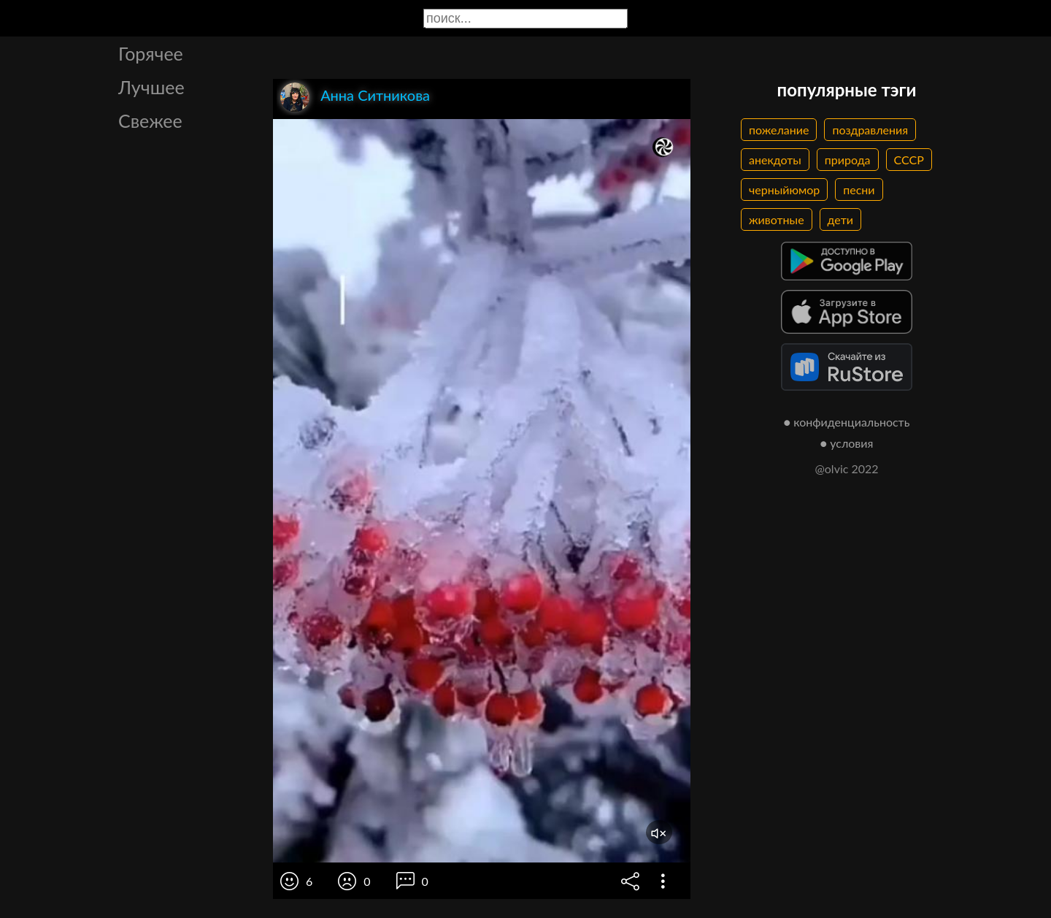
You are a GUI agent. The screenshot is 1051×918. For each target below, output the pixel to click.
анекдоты (775, 160)
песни (858, 189)
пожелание (779, 130)
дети (840, 219)
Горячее (150, 53)
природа (848, 160)
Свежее (150, 120)
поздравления (870, 130)
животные (776, 219)
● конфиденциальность (847, 422)
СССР (909, 160)
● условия (847, 443)
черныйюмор (784, 189)
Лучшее (151, 87)
